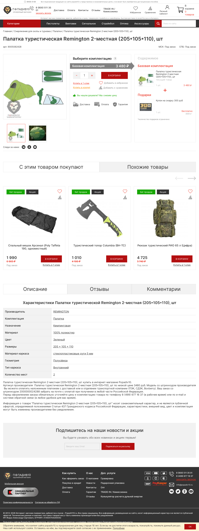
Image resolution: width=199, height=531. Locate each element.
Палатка (58, 318)
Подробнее (119, 528)
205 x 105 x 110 (63, 346)
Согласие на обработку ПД (47, 502)
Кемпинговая (62, 325)
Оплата (71, 10)
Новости (90, 483)
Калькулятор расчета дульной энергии (121, 496)
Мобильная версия (14, 483)
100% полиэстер (63, 332)
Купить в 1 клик (81, 83)
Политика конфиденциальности (18, 502)
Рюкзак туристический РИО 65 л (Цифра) (164, 245)
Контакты (83, 10)
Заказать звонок (43, 13)
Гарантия (123, 104)
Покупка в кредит (71, 483)
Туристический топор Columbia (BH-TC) (99, 245)
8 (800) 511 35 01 (184, 472)
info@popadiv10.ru (184, 485)
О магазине (92, 478)
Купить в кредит (81, 87)
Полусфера (60, 360)
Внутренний (61, 367)
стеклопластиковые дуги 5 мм (73, 353)
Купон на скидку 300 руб (169, 100)
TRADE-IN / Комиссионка (110, 10)
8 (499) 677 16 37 (184, 476)
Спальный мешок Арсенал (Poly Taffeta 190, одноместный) (34, 247)
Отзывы (96, 10)
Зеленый (59, 339)
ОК (190, 526)
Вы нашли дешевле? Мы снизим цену (97, 95)
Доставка (59, 10)
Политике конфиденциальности (117, 522)
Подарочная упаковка (112, 483)
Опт (103, 487)
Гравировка (107, 478)
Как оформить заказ (73, 478)
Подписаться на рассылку (118, 446)
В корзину (51, 259)
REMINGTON (61, 311)
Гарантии (91, 492)
